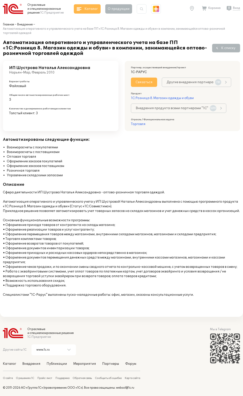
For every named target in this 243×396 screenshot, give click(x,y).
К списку (228, 48)
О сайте (8, 378)
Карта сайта (132, 378)
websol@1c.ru (125, 387)
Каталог (9, 364)
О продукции (119, 9)
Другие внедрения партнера (194, 82)
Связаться (144, 82)
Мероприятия (84, 364)
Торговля (138, 124)
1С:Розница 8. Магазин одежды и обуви (162, 98)
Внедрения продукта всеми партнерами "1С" (176, 108)
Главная (8, 24)
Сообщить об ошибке (108, 378)
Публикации (57, 364)
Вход (236, 8)
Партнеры (110, 364)
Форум (130, 364)
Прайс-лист (44, 378)
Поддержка (62, 378)
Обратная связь (82, 378)
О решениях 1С (25, 378)
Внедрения (25, 24)
